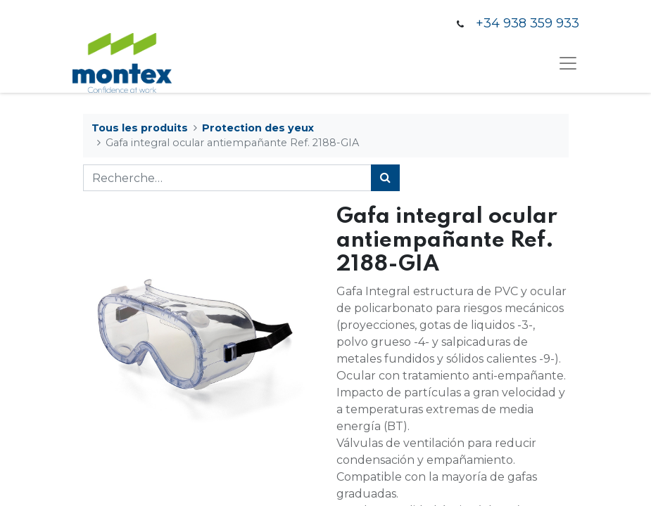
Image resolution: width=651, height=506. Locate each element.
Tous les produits (139, 128)
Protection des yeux (258, 128)
